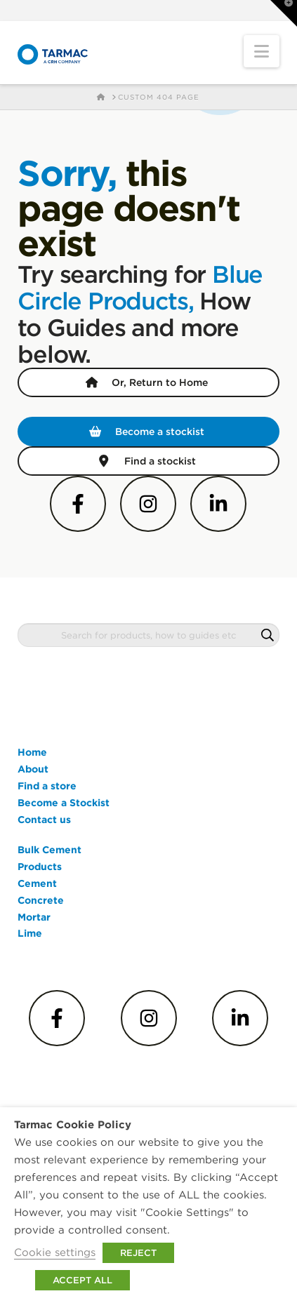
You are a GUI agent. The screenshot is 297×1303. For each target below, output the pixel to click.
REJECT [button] (138, 1253)
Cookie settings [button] (54, 1252)
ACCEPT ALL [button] (82, 1280)
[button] (261, 51)
